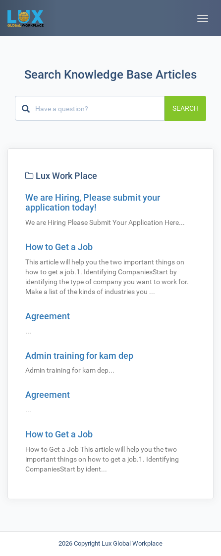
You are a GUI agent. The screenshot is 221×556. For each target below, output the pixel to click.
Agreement (47, 316)
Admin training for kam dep (79, 355)
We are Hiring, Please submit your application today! (92, 202)
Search (185, 108)
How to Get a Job (59, 247)
